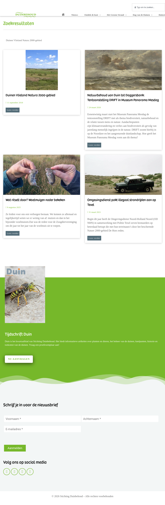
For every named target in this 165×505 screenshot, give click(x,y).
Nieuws (74, 15)
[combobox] (148, 7)
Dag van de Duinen (142, 15)
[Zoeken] (158, 40)
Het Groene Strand (116, 15)
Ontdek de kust (92, 15)
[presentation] (28, 438)
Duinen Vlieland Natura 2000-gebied (30, 95)
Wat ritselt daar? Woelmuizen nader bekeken (35, 199)
